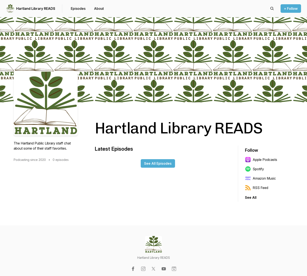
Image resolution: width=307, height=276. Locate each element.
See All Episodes (158, 163)
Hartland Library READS (35, 8)
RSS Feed (256, 188)
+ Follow (291, 8)
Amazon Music (260, 178)
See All (250, 197)
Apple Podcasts (261, 160)
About (99, 8)
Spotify (254, 169)
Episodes (78, 8)
